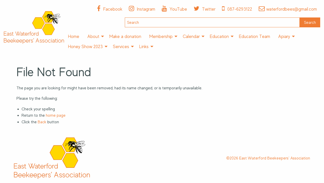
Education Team (254, 36)
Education (219, 36)
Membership (161, 36)
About (93, 36)
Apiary (284, 36)
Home (73, 36)
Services (121, 46)
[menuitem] (73, 36)
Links (144, 46)
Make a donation (125, 36)
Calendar (191, 36)
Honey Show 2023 (85, 46)
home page (56, 115)
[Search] (212, 22)
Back (42, 122)
